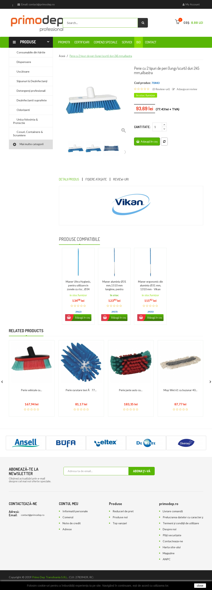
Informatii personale (75, 503)
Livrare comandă (173, 503)
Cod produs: (142, 83)
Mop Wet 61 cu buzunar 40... (180, 382)
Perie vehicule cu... (31, 382)
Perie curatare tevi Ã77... (81, 382)
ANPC (167, 551)
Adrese (67, 521)
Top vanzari (120, 515)
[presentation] (125, 151)
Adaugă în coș (147, 141)
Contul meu (68, 495)
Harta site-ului (172, 539)
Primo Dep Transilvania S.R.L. (50, 569)
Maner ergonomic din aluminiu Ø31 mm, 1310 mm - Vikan (150, 277)
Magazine (169, 545)
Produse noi (120, 509)
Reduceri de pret (123, 503)
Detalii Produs (72, 180)
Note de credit (72, 515)
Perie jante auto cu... (131, 382)
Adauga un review (185, 89)
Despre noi (169, 521)
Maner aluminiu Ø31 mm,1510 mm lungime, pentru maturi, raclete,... (114, 277)
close (200, 585)
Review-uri (134, 180)
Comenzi (68, 509)
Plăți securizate (172, 527)
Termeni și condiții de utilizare (181, 515)
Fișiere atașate (104, 180)
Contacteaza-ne (173, 533)
